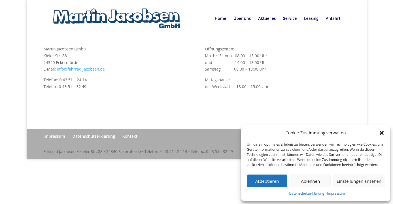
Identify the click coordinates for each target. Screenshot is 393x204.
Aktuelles (267, 18)
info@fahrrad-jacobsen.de (81, 69)
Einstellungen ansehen (359, 181)
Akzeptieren (267, 181)
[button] (381, 133)
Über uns (242, 18)
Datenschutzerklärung (306, 193)
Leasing (311, 18)
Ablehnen (310, 181)
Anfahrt (333, 18)
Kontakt (130, 136)
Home (220, 18)
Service (290, 18)
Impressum (336, 193)
